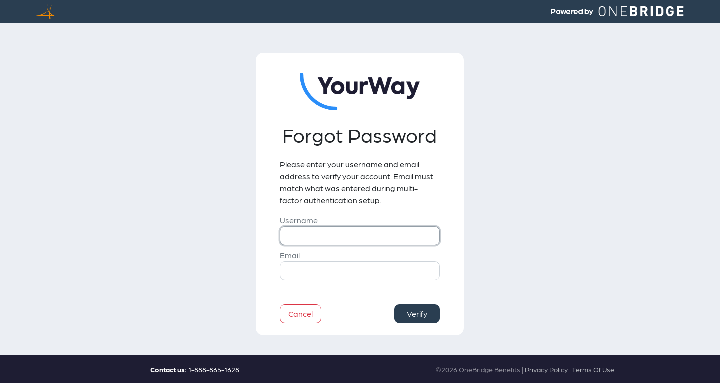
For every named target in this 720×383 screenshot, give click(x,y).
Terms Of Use (593, 369)
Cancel (300, 313)
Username (299, 220)
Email (290, 255)
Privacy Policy (546, 369)
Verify (417, 313)
